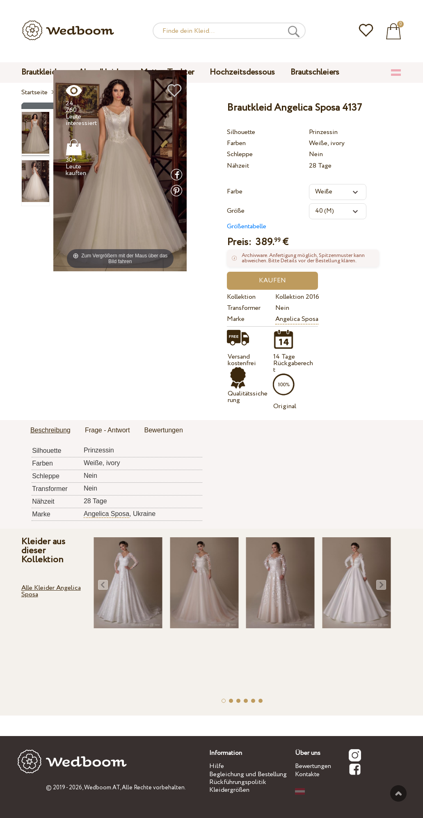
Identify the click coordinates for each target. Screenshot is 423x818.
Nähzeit (238, 166)
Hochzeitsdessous (242, 72)
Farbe (234, 191)
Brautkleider (42, 72)
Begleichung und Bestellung (248, 774)
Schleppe (240, 154)
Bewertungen (313, 766)
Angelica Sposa (296, 319)
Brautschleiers (314, 72)
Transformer (244, 308)
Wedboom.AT (102, 788)
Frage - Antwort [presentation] (107, 430)
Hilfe (216, 766)
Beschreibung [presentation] (50, 430)
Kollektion (241, 297)
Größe (236, 211)
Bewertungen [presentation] (163, 430)
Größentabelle (246, 226)
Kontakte (307, 774)
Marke (236, 319)
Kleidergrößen (229, 790)
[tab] (50, 431)
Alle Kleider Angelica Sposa (51, 591)
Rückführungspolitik (237, 782)
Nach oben (398, 793)
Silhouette (241, 132)
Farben (236, 143)
